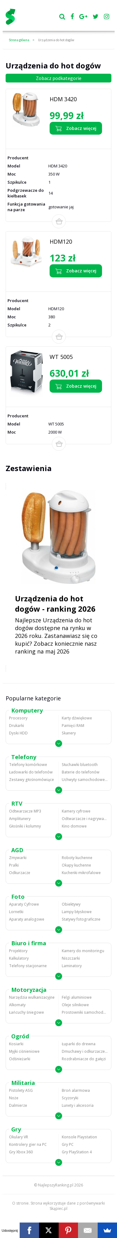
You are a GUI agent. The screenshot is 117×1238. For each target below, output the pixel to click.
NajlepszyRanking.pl (55, 1185)
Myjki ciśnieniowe (24, 1051)
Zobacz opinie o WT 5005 (71, 398)
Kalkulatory (19, 958)
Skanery (69, 733)
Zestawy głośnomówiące (31, 779)
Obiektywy (71, 904)
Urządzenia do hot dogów (56, 40)
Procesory (18, 718)
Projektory (18, 950)
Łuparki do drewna (78, 1044)
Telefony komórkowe (28, 764)
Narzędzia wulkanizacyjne (32, 997)
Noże (13, 1098)
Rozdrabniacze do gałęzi (84, 1058)
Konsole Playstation (79, 1137)
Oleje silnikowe (75, 1004)
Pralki (14, 865)
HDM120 (61, 241)
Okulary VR (18, 1137)
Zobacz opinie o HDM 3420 (72, 140)
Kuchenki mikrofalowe (81, 872)
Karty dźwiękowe (77, 718)
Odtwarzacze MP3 (25, 811)
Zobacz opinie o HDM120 (71, 283)
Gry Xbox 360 (21, 1152)
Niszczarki (71, 958)
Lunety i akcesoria (78, 1105)
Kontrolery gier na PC (28, 1144)
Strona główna (19, 40)
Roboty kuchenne (77, 857)
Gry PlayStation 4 (77, 1152)
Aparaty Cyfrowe (24, 904)
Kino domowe (74, 826)
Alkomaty (17, 1004)
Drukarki (16, 725)
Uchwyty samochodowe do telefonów (85, 779)
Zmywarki (18, 857)
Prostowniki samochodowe (85, 1012)
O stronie (20, 1203)
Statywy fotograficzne (81, 919)
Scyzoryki (70, 1098)
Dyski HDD (18, 733)
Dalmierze (18, 1105)
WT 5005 (61, 356)
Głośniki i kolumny (25, 826)
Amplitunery (20, 818)
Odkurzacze (19, 872)
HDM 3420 (63, 99)
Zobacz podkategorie (58, 78)
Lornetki (16, 911)
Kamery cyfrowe (76, 811)
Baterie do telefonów (81, 772)
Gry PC (68, 1144)
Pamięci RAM (73, 725)
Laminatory (72, 965)
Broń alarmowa (76, 1090)
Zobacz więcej (75, 128)
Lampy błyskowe (77, 911)
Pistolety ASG (21, 1090)
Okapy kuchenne (76, 865)
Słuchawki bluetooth (80, 764)
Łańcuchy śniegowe (26, 1012)
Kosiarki (16, 1044)
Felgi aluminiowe (77, 997)
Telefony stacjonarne (28, 965)
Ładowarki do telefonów (31, 772)
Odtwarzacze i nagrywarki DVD (85, 818)
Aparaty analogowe (26, 919)
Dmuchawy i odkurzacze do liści (85, 1051)
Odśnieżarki (19, 1058)
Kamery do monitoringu (83, 950)
